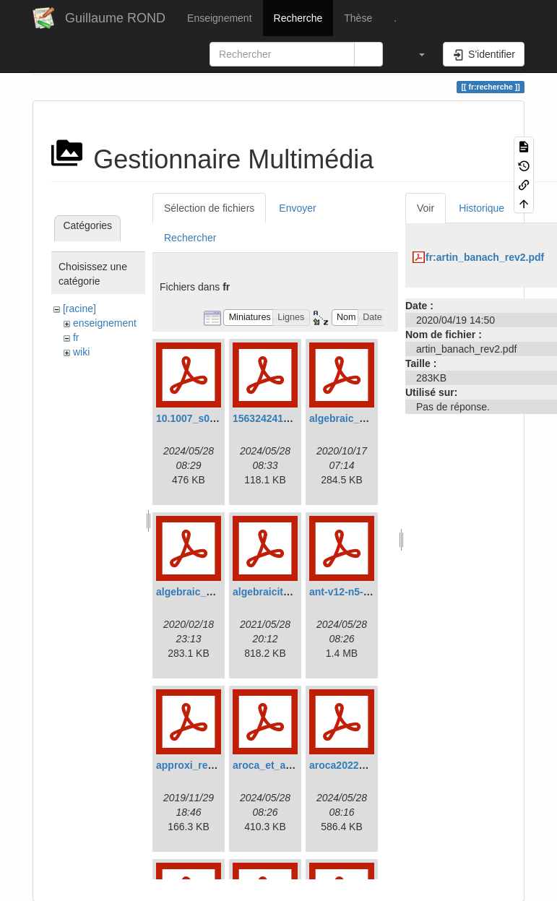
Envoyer (297, 208)
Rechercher (190, 237)
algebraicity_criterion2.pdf (296, 592)
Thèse (358, 18)
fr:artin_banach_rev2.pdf (485, 257)
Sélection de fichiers (209, 208)
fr (76, 337)
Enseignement (219, 18)
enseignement (105, 323)
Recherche (298, 18)
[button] (415, 54)
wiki (81, 352)
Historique (481, 208)
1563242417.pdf (270, 418)
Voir (425, 208)
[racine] (79, 308)
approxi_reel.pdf (195, 765)
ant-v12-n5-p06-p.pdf (359, 592)
